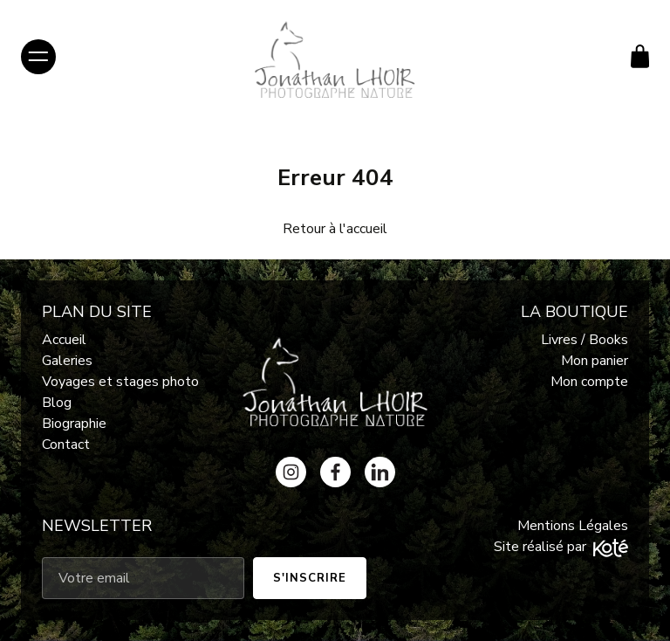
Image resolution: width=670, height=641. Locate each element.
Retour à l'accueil (335, 228)
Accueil (64, 339)
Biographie (74, 423)
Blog (57, 402)
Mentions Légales (572, 525)
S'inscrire (309, 578)
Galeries (67, 360)
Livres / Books (584, 339)
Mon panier (594, 360)
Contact (66, 444)
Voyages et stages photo (120, 381)
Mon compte (589, 381)
